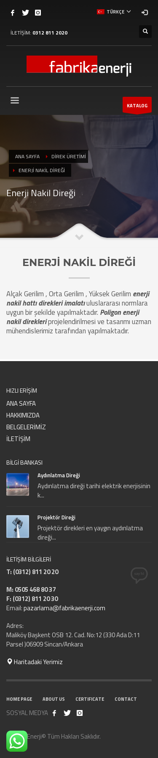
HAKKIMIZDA (23, 415)
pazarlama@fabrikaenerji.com (64, 608)
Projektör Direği (56, 517)
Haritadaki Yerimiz (34, 662)
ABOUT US (54, 699)
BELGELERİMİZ (26, 427)
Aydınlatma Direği (58, 475)
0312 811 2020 (49, 33)
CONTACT (126, 699)
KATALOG (137, 107)
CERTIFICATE (89, 699)
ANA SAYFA (21, 403)
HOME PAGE (19, 699)
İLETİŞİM (18, 439)
